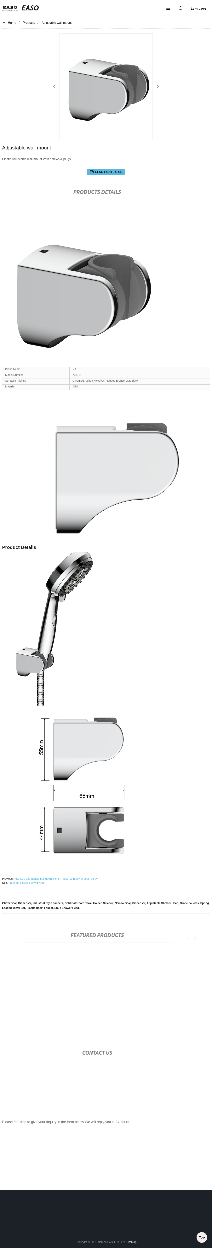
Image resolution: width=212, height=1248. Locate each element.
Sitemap (131, 1242)
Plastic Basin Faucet (40, 907)
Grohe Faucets (189, 903)
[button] (168, 8)
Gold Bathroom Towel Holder (83, 903)
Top (202, 1236)
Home (12, 22)
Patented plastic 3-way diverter (27, 882)
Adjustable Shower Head (162, 903)
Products (29, 22)
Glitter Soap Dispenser (16, 903)
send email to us (106, 172)
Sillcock (108, 903)
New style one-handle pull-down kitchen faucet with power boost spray (55, 878)
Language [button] (198, 8)
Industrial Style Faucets (48, 903)
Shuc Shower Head (66, 907)
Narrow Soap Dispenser (130, 903)
